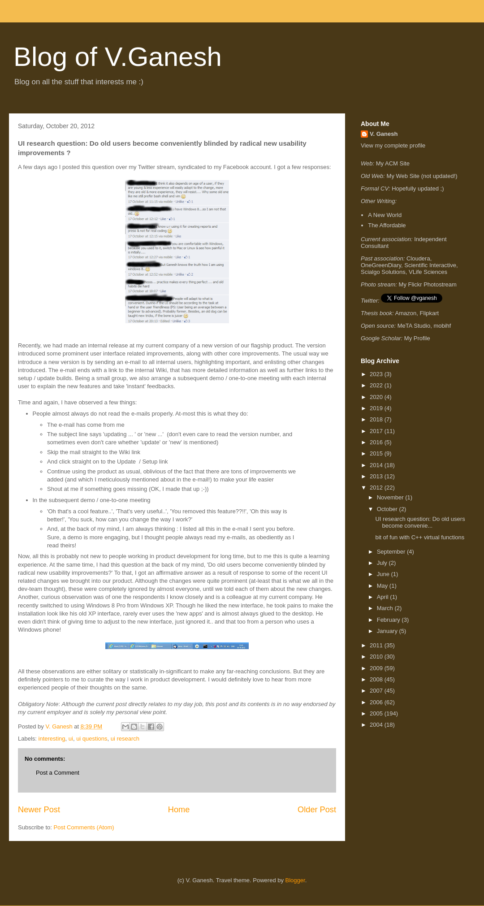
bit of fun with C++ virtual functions (419, 537)
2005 (377, 713)
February (389, 619)
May (383, 585)
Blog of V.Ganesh (117, 57)
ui (71, 738)
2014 (377, 465)
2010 (377, 656)
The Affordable (387, 225)
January (388, 631)
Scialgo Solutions (383, 272)
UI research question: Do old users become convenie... (420, 522)
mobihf (442, 325)
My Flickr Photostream (428, 284)
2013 (377, 476)
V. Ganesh (384, 133)
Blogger (295, 880)
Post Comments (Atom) (84, 827)
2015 (377, 453)
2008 (377, 679)
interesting (52, 738)
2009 (377, 668)
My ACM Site (393, 163)
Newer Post (39, 809)
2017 (377, 431)
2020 (377, 397)
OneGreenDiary (381, 265)
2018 (377, 419)
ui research (125, 738)
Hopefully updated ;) (418, 188)
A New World (385, 215)
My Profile (417, 338)
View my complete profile (393, 145)
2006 (377, 702)
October (388, 509)
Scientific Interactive (430, 265)
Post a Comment (57, 772)
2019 (377, 408)
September (392, 551)
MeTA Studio (414, 325)
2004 (377, 724)
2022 (377, 385)
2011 (377, 645)
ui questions (91, 738)
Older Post (317, 809)
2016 (377, 442)
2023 (377, 374)
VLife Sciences (428, 272)
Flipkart (429, 313)
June (384, 574)
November (391, 497)
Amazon (406, 313)
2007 (377, 690)
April (383, 597)
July (383, 562)
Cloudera (418, 258)
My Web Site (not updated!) (422, 176)
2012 (377, 487)
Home (179, 809)
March (386, 608)
